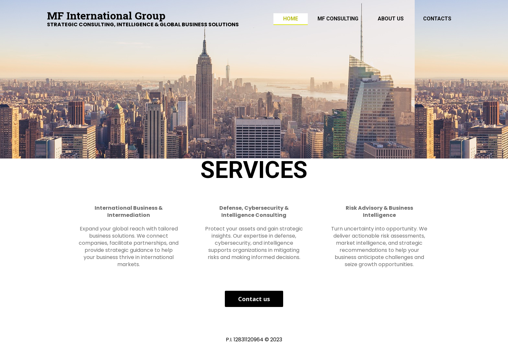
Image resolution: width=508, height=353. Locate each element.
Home (290, 19)
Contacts (437, 19)
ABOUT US (391, 19)
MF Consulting (338, 19)
